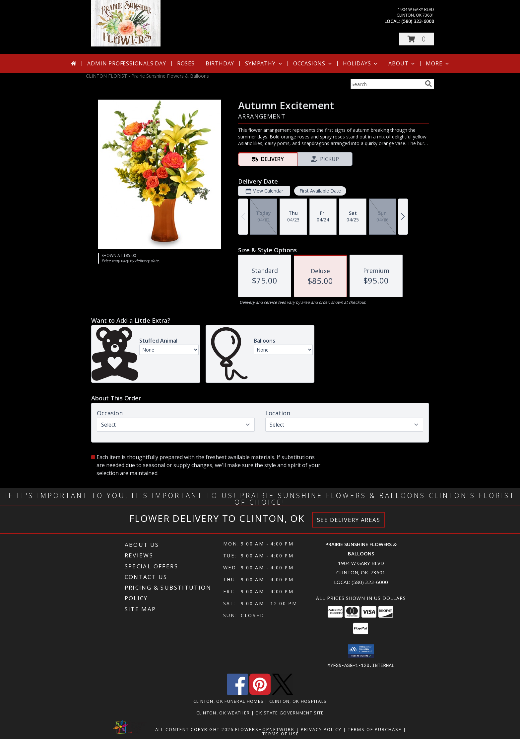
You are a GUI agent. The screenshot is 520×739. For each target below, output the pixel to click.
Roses (186, 63)
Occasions (313, 63)
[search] (428, 83)
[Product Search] (386, 84)
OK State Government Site (289, 712)
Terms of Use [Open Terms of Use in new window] (280, 733)
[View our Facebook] (237, 693)
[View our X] (282, 693)
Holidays (361, 63)
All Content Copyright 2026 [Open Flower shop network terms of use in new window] (194, 729)
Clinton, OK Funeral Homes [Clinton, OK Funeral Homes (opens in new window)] (228, 701)
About (402, 63)
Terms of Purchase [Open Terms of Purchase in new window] (375, 729)
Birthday (220, 63)
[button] (416, 39)
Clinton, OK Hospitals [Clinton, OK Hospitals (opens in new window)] (298, 701)
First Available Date (320, 191)
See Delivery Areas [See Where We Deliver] (348, 520)
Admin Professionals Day (126, 63)
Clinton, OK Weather (223, 712)
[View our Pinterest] (260, 693)
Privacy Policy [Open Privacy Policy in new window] (321, 729)
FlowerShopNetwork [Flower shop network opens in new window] (264, 729)
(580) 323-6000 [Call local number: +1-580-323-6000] (417, 21)
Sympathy (264, 63)
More (438, 63)
